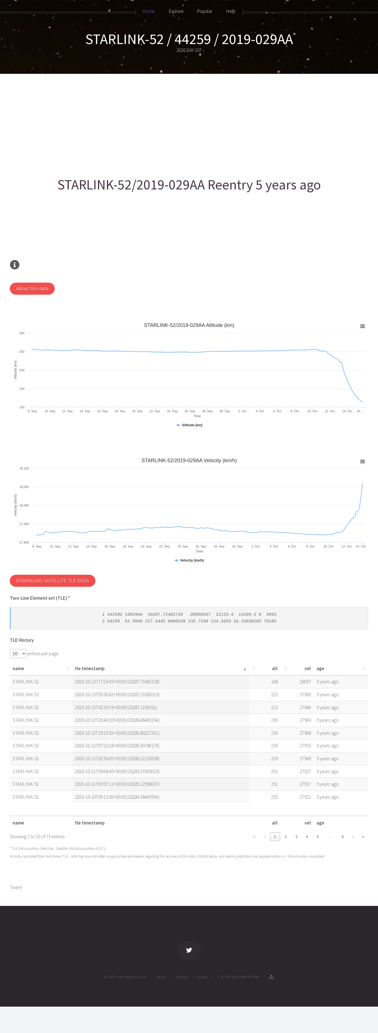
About (161, 976)
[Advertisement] (178, 122)
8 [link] (342, 837)
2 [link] (286, 837)
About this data (32, 288)
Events (202, 976)
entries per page (42, 654)
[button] (67, 668)
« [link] (254, 837)
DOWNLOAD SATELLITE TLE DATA (52, 580)
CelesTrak (47, 848)
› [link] (352, 837)
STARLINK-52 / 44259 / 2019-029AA (189, 39)
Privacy (181, 976)
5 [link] (318, 837)
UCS (102, 848)
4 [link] (307, 837)
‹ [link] (264, 837)
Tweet (16, 887)
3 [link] (296, 837)
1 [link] (275, 837)
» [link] (363, 837)
